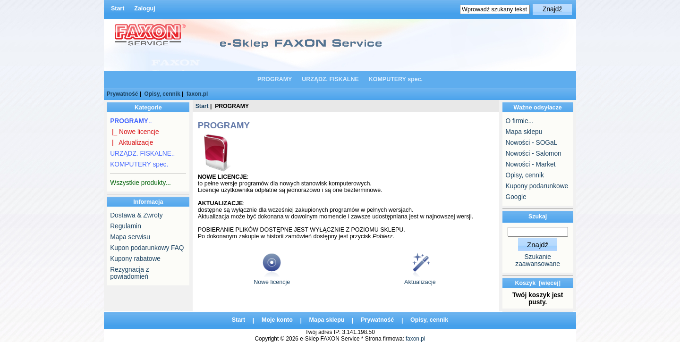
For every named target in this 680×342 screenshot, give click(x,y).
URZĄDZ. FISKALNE (330, 79)
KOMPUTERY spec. (396, 79)
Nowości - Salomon (533, 153)
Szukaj (537, 216)
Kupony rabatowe (135, 258)
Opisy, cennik (162, 94)
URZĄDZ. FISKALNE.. (142, 153)
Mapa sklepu (524, 131)
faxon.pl (197, 94)
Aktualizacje (420, 279)
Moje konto (277, 320)
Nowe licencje (272, 279)
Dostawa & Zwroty (136, 215)
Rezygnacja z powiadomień (129, 273)
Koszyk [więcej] (537, 283)
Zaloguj (144, 8)
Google (516, 196)
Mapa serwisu (130, 237)
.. (131, 121)
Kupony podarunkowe (537, 186)
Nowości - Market (531, 164)
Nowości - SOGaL (532, 142)
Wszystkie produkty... (140, 182)
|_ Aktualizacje (131, 142)
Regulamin (125, 226)
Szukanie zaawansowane (537, 260)
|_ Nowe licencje (134, 131)
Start (117, 8)
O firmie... (520, 121)
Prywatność (122, 94)
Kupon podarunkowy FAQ (147, 247)
